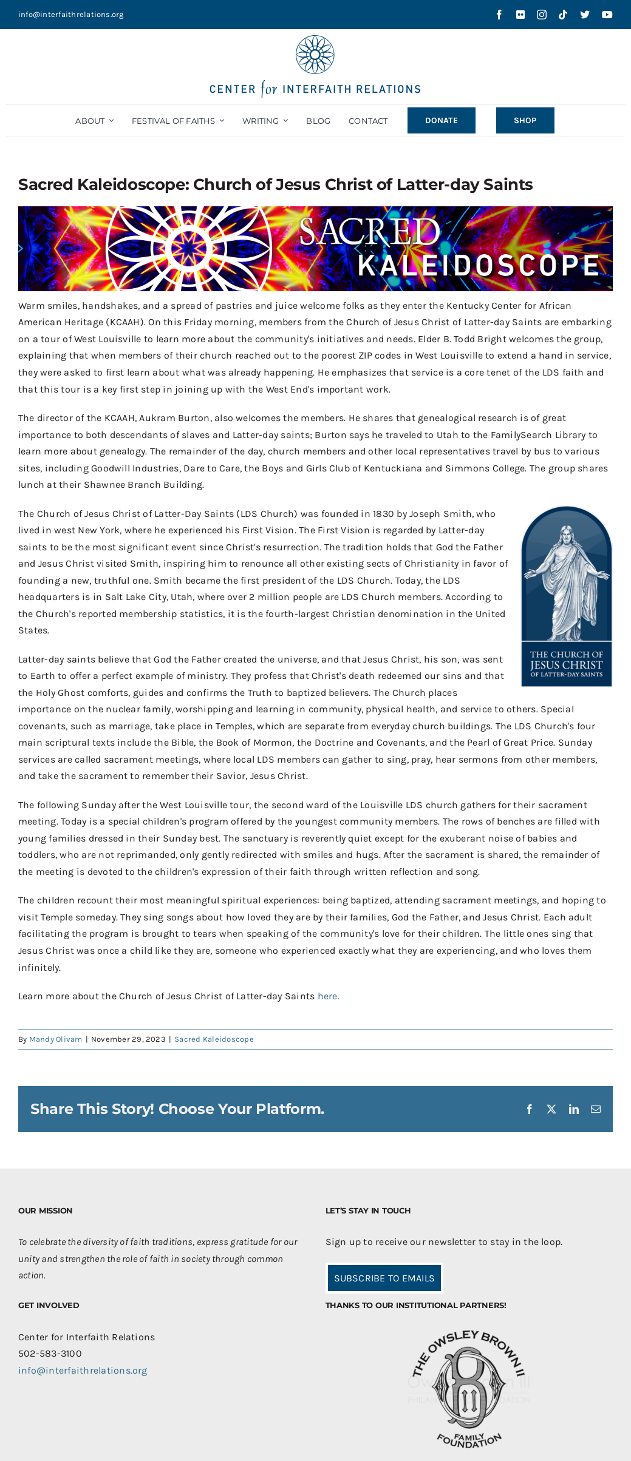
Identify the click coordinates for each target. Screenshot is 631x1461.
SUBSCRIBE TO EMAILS (384, 1278)
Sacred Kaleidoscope (214, 1039)
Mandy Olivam (56, 1039)
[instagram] (542, 14)
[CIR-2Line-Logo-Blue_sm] (316, 40)
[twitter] (585, 14)
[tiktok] (563, 14)
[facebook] (499, 14)
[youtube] (607, 14)
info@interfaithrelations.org (71, 14)
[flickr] (520, 14)
